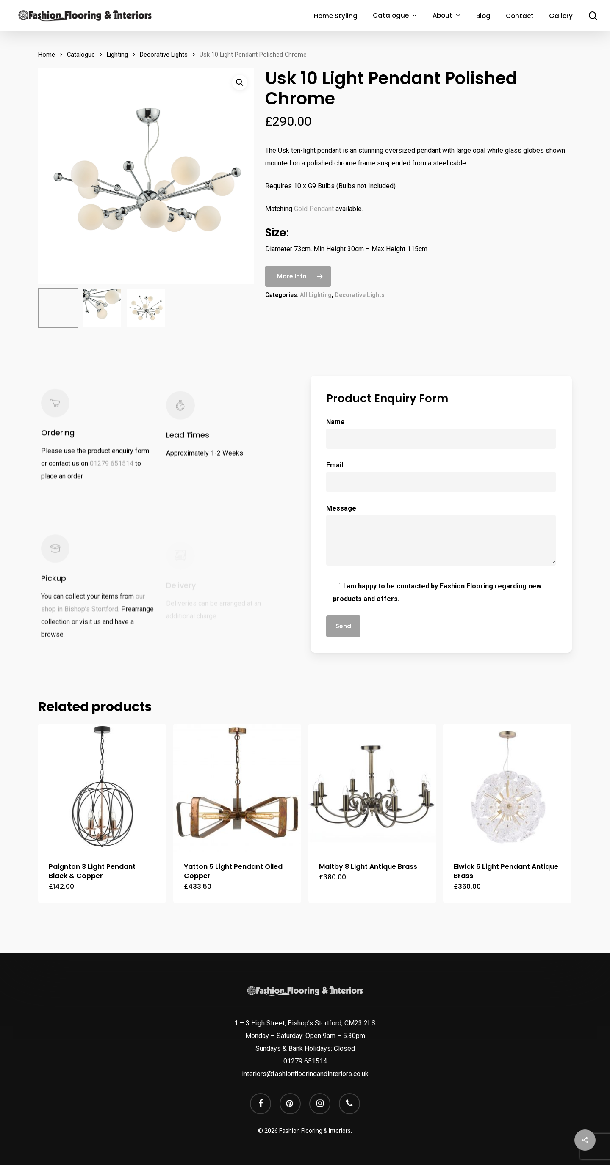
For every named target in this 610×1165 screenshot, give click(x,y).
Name (441, 433)
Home (46, 54)
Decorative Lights (164, 54)
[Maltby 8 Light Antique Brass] (372, 788)
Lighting (117, 54)
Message (441, 537)
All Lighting (316, 294)
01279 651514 (111, 472)
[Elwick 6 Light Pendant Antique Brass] (507, 788)
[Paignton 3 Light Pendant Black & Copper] (102, 788)
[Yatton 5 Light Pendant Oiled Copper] (237, 788)
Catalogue (81, 54)
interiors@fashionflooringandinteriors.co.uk (305, 1074)
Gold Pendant (314, 209)
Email (441, 476)
